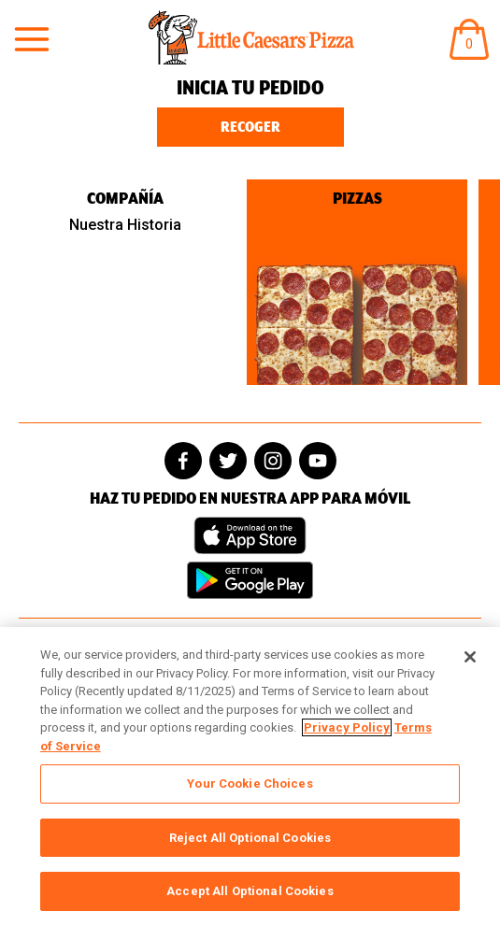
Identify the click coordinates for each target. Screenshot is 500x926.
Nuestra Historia (125, 225)
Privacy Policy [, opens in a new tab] (347, 727)
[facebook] (183, 460)
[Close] (470, 656)
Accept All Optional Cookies (250, 891)
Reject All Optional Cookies (250, 838)
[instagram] (273, 460)
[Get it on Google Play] (250, 580)
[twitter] (228, 460)
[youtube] (317, 460)
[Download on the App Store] (250, 535)
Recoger (250, 127)
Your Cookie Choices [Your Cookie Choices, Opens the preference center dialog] (249, 783)
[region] (250, 776)
